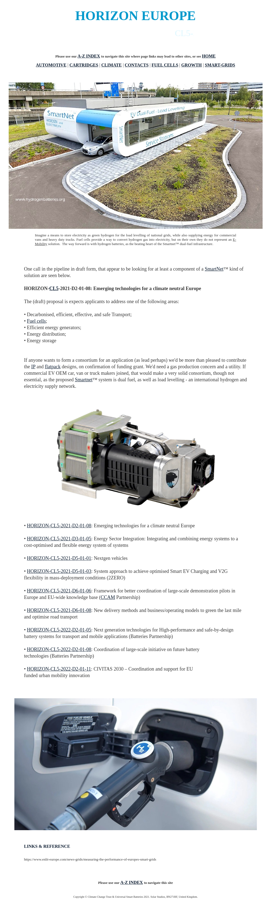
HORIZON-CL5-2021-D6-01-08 (59, 610)
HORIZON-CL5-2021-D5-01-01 (59, 558)
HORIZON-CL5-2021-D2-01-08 (59, 525)
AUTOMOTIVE (51, 65)
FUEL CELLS (165, 65)
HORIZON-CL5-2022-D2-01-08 (59, 649)
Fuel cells (36, 321)
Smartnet (84, 379)
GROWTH (191, 65)
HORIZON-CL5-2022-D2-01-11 (59, 669)
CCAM (108, 597)
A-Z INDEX (89, 56)
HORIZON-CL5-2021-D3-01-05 (59, 538)
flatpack (52, 366)
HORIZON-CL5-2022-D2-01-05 (59, 630)
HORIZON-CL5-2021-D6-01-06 (59, 591)
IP (33, 366)
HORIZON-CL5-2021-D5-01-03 (59, 571)
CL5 (54, 288)
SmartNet (214, 269)
